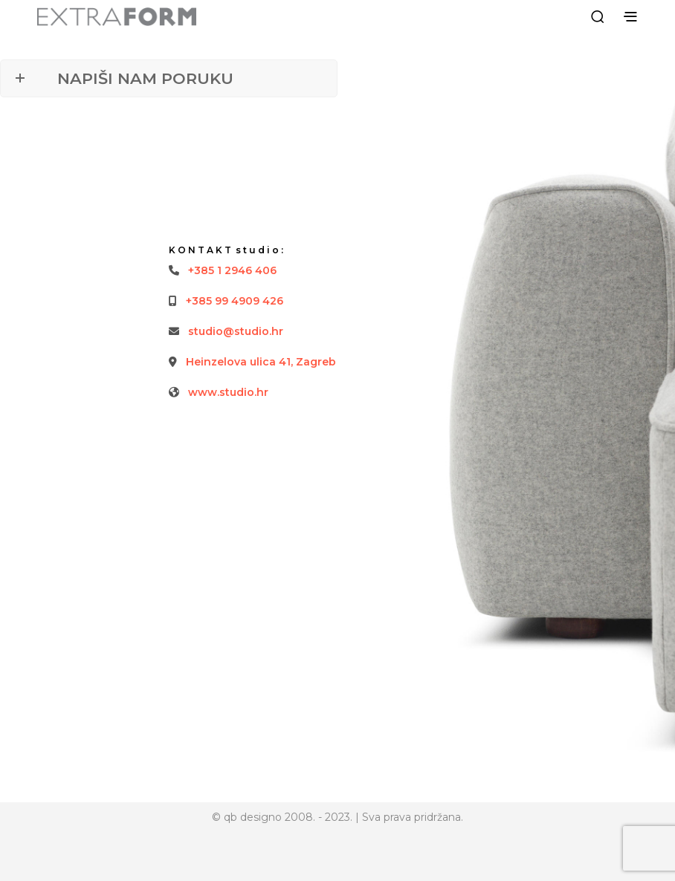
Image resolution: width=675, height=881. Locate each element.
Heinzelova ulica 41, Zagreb (261, 361)
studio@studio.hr (235, 331)
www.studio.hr (228, 392)
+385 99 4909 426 (234, 301)
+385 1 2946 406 (232, 270)
